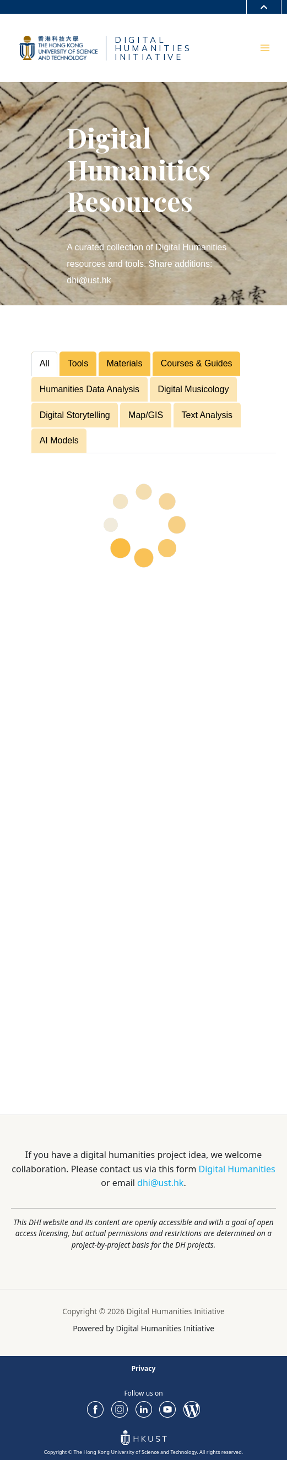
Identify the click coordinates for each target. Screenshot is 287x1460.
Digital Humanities (237, 1169)
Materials (125, 363)
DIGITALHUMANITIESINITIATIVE (155, 48)
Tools (78, 363)
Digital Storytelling (75, 415)
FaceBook (95, 1409)
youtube (167, 1409)
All (45, 363)
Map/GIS (145, 415)
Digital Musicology (193, 389)
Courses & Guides (196, 363)
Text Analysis (207, 415)
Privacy (144, 1368)
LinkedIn (144, 1409)
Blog (191, 1409)
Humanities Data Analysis (89, 389)
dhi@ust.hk (160, 1183)
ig (119, 1409)
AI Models (59, 440)
